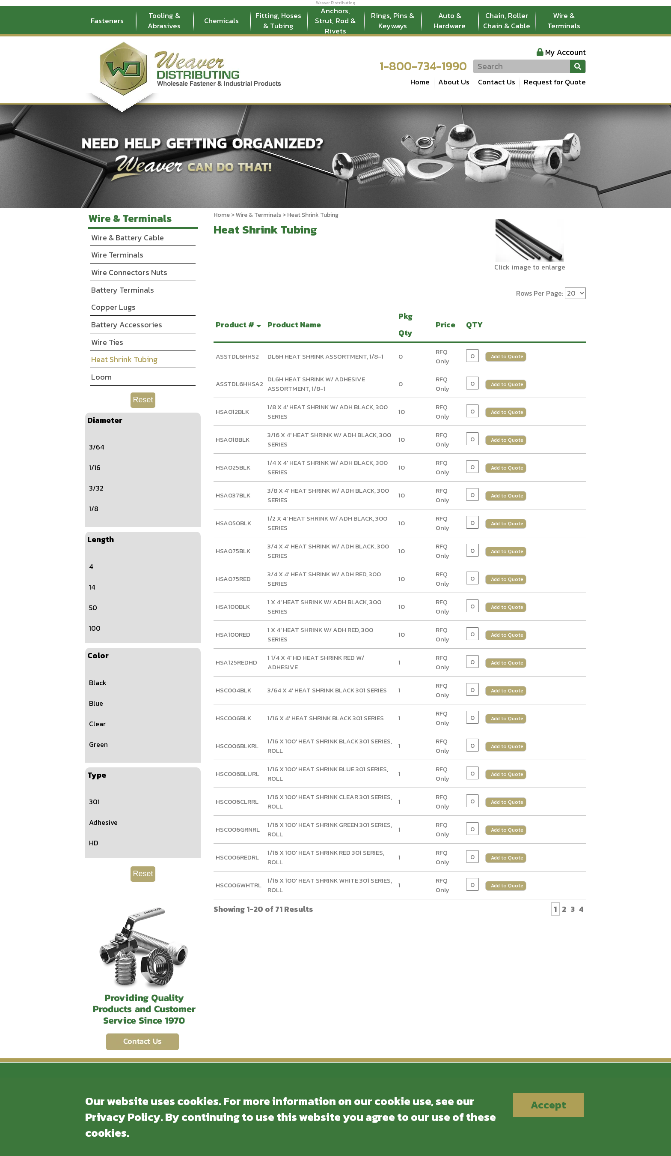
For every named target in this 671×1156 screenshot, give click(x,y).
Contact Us (496, 81)
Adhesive (103, 822)
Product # (239, 324)
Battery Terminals (122, 290)
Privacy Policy (122, 1116)
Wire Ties (107, 342)
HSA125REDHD (236, 662)
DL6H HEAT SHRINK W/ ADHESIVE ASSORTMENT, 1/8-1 (316, 384)
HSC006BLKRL (237, 746)
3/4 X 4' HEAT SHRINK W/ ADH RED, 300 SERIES (324, 579)
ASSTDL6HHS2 (237, 356)
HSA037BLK (233, 495)
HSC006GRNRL (238, 829)
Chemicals (221, 20)
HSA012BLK (232, 411)
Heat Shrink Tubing (124, 359)
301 (94, 802)
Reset (143, 399)
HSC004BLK (233, 690)
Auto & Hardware (449, 20)
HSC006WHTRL (238, 885)
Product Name (295, 324)
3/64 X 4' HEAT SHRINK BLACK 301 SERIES (327, 690)
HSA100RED (233, 634)
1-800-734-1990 (423, 66)
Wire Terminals (117, 255)
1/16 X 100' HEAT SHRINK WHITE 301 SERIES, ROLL (329, 885)
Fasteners (107, 20)
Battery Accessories (126, 324)
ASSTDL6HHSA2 (239, 384)
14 (92, 587)
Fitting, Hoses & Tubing (278, 20)
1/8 (93, 508)
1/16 (95, 467)
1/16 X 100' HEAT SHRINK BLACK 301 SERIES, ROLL (329, 746)
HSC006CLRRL (237, 801)
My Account (565, 52)
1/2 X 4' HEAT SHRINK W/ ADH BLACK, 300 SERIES (327, 523)
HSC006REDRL (237, 857)
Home (420, 81)
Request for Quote (555, 81)
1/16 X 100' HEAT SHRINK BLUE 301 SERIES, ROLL (327, 774)
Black (98, 682)
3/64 (96, 447)
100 (95, 628)
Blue (96, 703)
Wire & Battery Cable (127, 237)
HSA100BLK (233, 606)
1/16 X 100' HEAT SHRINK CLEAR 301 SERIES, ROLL (329, 802)
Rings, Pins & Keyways (392, 20)
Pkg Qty (407, 324)
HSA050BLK (233, 523)
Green (98, 744)
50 (93, 607)
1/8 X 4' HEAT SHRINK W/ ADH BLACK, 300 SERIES (327, 412)
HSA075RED (233, 579)
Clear (97, 724)
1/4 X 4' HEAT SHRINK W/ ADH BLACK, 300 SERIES (327, 467)
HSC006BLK (233, 718)
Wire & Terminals (563, 20)
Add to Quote (507, 356)
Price (447, 324)
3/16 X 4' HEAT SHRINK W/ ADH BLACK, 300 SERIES (329, 439)
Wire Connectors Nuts (129, 272)
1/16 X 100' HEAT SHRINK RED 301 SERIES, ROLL (325, 857)
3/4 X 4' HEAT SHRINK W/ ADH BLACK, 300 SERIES (328, 551)
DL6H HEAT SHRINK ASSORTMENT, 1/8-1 (325, 356)
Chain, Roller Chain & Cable (506, 20)
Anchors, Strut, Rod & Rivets (335, 21)
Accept (548, 1104)
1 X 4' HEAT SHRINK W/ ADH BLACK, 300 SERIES (324, 607)
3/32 (96, 488)
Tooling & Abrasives (164, 20)
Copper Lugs (113, 307)
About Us (453, 81)
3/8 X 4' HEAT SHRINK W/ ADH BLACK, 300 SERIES (328, 495)
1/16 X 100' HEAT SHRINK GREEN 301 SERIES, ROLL (329, 829)
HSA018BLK (232, 439)
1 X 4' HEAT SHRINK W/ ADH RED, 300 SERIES (320, 634)
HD (93, 843)
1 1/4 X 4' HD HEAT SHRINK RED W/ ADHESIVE (315, 662)
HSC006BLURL (237, 774)
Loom (101, 377)
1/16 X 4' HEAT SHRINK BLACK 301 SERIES (325, 718)
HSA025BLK (233, 467)
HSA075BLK (233, 551)
